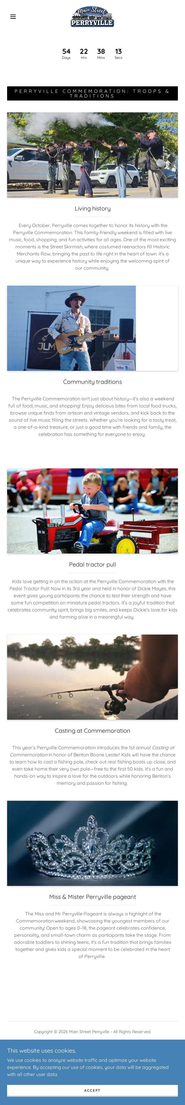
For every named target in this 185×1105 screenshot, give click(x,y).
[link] (92, 16)
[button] (15, 16)
